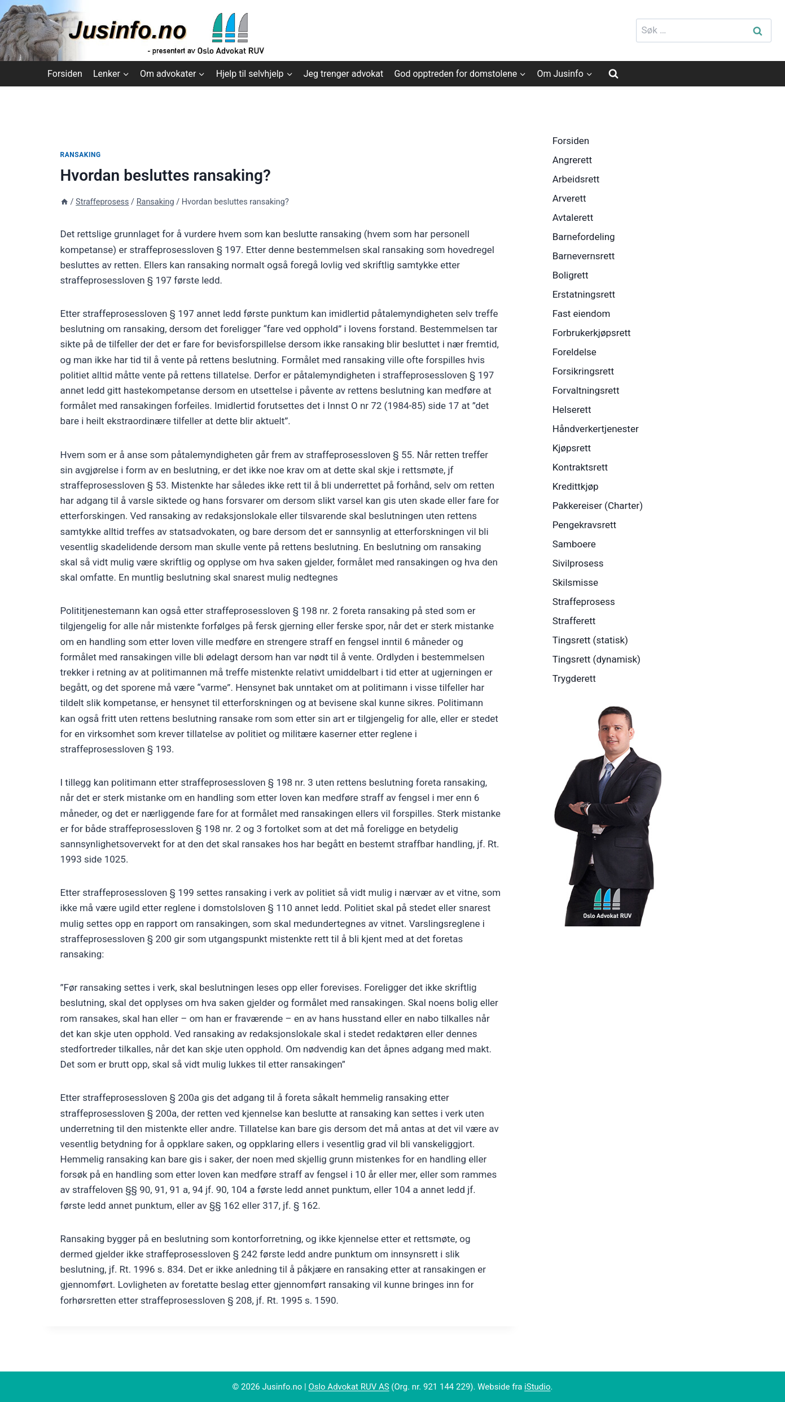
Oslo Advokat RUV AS (348, 1387)
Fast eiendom (581, 313)
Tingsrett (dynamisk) (596, 659)
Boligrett (570, 275)
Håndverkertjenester (595, 428)
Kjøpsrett (571, 448)
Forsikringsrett (583, 371)
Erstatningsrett (584, 294)
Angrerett (572, 160)
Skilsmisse (575, 582)
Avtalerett (573, 217)
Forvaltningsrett (586, 390)
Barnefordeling (583, 236)
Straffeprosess (583, 601)
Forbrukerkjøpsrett (591, 332)
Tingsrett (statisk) (590, 640)
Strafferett (574, 620)
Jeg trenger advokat (343, 73)
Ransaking (80, 155)
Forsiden (64, 73)
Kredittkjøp (575, 486)
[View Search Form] (613, 73)
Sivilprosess (578, 563)
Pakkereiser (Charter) (597, 505)
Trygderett (574, 678)
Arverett (569, 198)
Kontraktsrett (580, 467)
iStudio (537, 1387)
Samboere (574, 544)
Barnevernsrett (583, 256)
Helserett (571, 409)
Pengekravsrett (584, 524)
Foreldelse (574, 352)
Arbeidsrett (576, 179)
